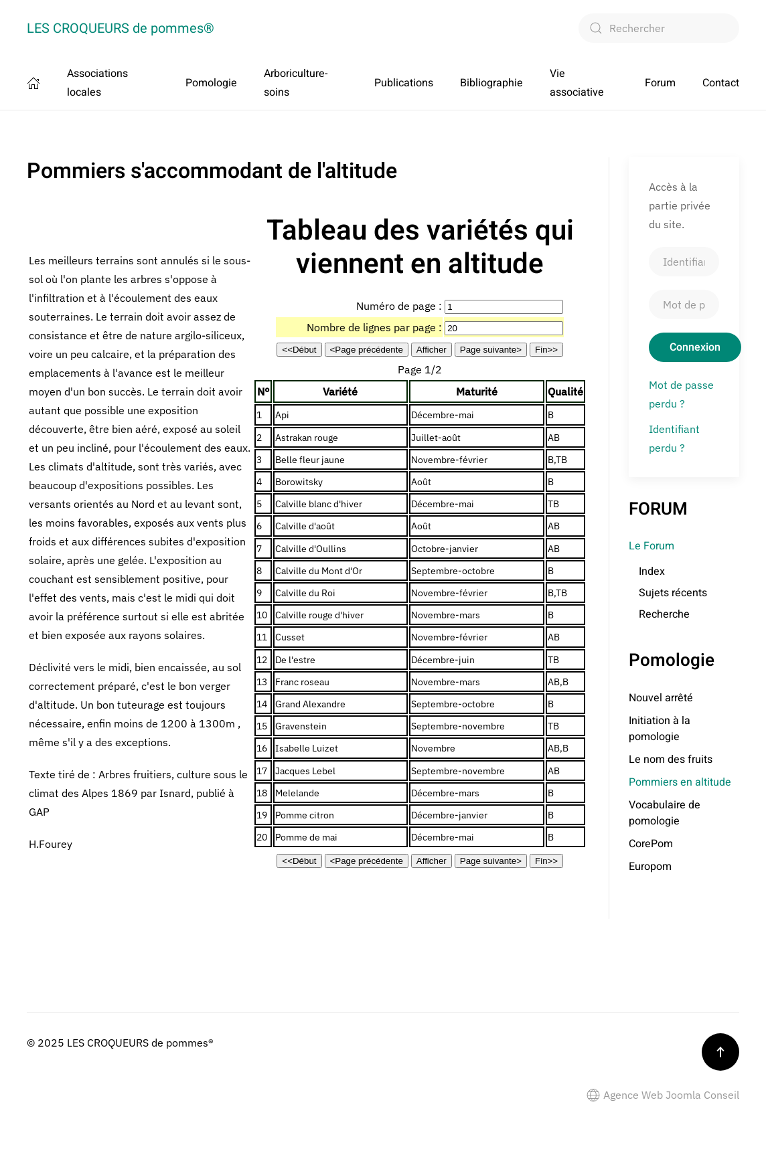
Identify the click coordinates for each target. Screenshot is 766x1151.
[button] (720, 1052)
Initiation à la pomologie (659, 729)
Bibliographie (491, 83)
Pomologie (211, 83)
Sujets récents (673, 593)
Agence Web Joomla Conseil (663, 1094)
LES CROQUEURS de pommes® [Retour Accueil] (120, 28)
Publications (403, 83)
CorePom (651, 844)
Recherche (664, 614)
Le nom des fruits (670, 759)
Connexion (695, 347)
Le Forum (651, 546)
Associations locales (97, 83)
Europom (650, 867)
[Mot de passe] (684, 304)
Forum (660, 83)
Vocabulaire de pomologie (664, 813)
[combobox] (659, 28)
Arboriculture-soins (295, 83)
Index (652, 571)
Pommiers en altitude (680, 782)
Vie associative (577, 83)
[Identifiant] (684, 261)
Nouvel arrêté (661, 698)
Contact (720, 83)
